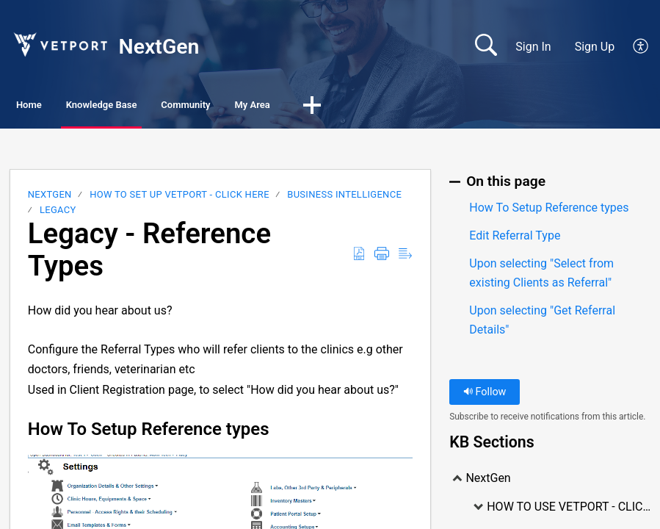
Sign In (533, 47)
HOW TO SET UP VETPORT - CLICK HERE (179, 198)
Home (51, 107)
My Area (390, 107)
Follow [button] (485, 395)
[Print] (381, 257)
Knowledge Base (162, 107)
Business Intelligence (344, 198)
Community (287, 107)
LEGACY (58, 212)
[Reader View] (405, 257)
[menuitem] (632, 47)
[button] (468, 108)
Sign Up (595, 47)
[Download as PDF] (359, 257)
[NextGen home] (59, 44)
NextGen (50, 198)
